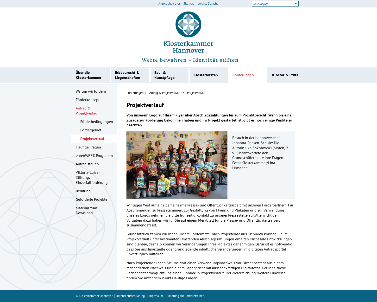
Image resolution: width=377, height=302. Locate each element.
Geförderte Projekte (91, 199)
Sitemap (188, 4)
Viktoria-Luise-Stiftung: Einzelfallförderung (92, 177)
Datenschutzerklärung (130, 296)
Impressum (155, 296)
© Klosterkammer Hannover (94, 296)
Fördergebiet (90, 130)
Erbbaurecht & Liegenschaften (127, 75)
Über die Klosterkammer (88, 75)
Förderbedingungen (96, 121)
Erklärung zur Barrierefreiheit (185, 296)
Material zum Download (86, 210)
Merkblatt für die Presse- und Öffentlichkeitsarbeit (239, 220)
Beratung (83, 190)
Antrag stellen (87, 163)
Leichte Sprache (208, 4)
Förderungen (243, 74)
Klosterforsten (206, 74)
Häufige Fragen (88, 147)
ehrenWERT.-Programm (94, 155)
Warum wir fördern (91, 91)
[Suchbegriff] (272, 3)
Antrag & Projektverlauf (87, 111)
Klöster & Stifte (285, 74)
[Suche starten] (296, 3)
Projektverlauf (92, 138)
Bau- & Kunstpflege (164, 75)
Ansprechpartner (169, 4)
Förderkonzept (88, 99)
